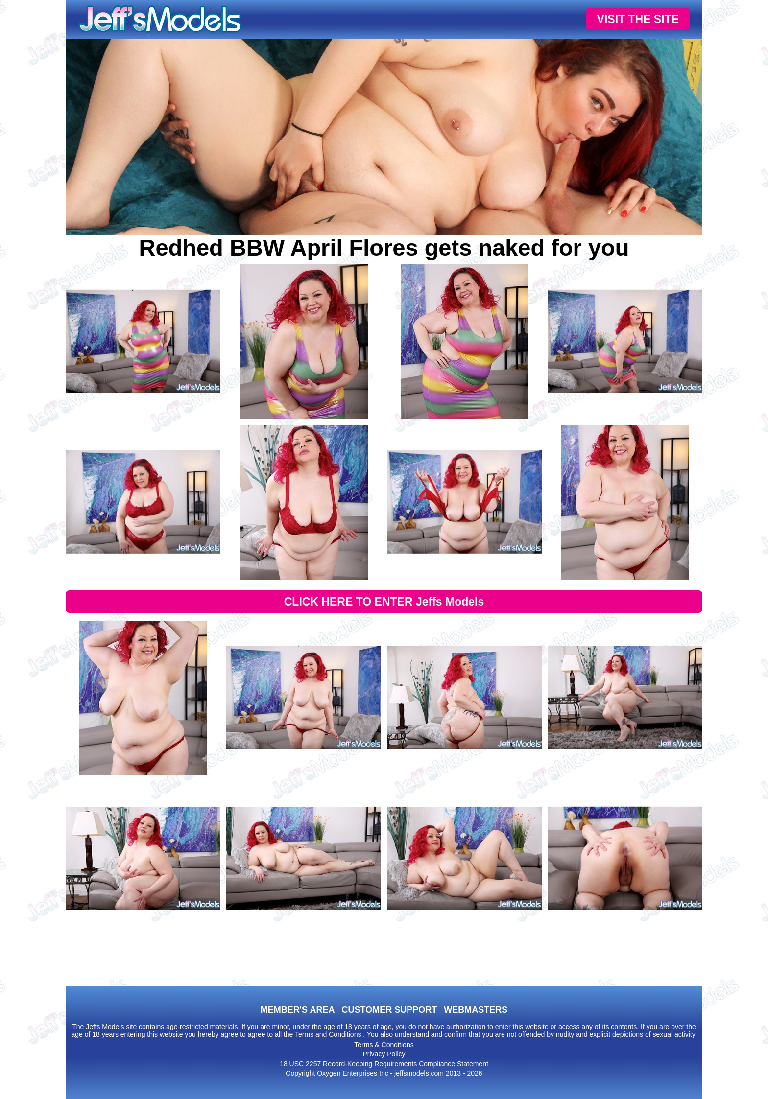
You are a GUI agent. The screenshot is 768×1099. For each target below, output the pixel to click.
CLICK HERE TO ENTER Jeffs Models (384, 601)
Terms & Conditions (383, 1045)
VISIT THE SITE (638, 19)
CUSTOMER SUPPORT (389, 1009)
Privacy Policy (383, 1054)
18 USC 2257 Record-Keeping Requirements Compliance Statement (384, 1064)
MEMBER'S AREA (298, 1009)
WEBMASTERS (475, 1009)
